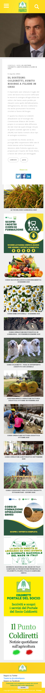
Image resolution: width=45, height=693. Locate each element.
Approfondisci (30, 685)
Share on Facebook (23, 176)
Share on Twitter (18, 176)
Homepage (11, 65)
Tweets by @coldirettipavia (14, 678)
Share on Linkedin (28, 176)
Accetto (23, 687)
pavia (24, 160)
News (18, 65)
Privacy (38, 690)
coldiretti (13, 160)
